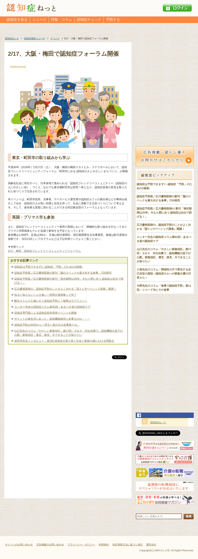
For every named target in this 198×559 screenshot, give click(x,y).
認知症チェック (89, 19)
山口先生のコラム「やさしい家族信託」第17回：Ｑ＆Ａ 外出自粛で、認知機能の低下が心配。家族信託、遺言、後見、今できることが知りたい (68, 332)
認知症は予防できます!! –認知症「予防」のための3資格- (48, 266)
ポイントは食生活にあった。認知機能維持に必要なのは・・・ (52, 318)
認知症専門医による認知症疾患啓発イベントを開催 (45, 312)
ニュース (39, 19)
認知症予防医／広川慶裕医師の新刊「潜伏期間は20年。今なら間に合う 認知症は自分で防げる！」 (69, 280)
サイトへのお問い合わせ (19, 544)
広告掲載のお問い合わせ (50, 544)
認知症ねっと (158, 422)
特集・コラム (61, 19)
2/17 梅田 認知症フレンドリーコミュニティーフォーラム (44, 250)
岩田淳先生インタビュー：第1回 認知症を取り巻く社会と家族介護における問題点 (64, 340)
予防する (113, 19)
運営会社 (151, 544)
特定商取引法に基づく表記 (128, 544)
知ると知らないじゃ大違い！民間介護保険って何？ (45, 294)
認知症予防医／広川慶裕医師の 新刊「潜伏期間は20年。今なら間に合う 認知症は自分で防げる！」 (164, 212)
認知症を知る (17, 19)
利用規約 (104, 544)
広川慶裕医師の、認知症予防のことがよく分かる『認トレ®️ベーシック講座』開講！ (65, 288)
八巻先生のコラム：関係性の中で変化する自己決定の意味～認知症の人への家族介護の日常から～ (164, 273)
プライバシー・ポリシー (81, 544)
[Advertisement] (68, 400)
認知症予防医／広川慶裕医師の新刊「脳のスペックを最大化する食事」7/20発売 (63, 272)
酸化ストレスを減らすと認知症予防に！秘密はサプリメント (50, 300)
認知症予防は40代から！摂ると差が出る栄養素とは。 (47, 324)
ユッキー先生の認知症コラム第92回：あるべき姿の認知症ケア (52, 306)
